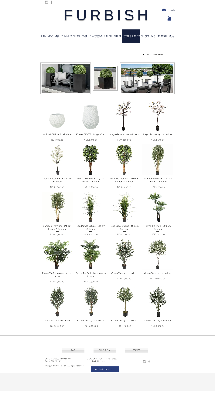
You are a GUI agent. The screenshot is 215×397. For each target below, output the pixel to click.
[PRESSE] (136, 350)
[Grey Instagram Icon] (47, 2)
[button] (169, 18)
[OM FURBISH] (105, 350)
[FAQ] (73, 350)
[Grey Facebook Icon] (51, 2)
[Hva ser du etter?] (157, 55)
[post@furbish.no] (105, 369)
